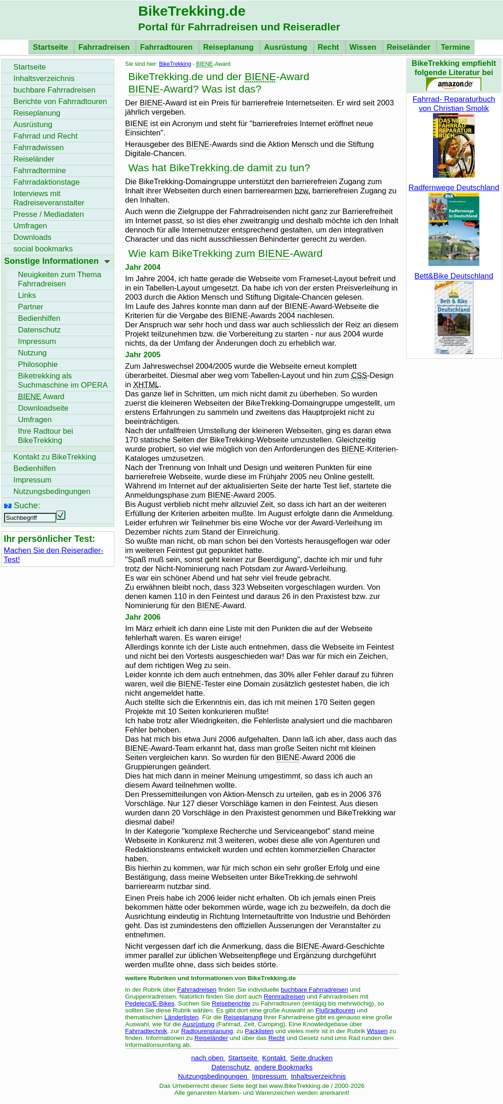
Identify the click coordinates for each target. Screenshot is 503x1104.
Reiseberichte (231, 1003)
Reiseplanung (229, 47)
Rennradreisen (284, 996)
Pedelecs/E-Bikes (150, 1003)
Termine (455, 47)
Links (27, 295)
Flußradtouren (335, 1010)
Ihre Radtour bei (45, 436)
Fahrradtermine (39, 170)
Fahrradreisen (105, 47)
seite (43, 408)
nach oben (208, 1058)
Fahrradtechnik (146, 1031)
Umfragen (30, 225)
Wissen (364, 47)
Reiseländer (410, 47)
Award (41, 396)
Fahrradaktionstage (46, 182)
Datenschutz (231, 1067)
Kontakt (274, 1058)
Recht (329, 47)
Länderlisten (181, 1017)
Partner (30, 306)
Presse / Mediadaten (48, 214)
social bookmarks (43, 248)
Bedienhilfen (39, 318)
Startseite (51, 47)
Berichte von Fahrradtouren (60, 101)
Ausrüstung (286, 47)
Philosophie (38, 364)
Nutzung (32, 353)
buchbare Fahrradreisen (314, 989)
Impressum (270, 1076)
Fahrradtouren (167, 47)
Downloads (32, 237)
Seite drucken (311, 1058)
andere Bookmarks (283, 1067)
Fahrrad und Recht (45, 136)
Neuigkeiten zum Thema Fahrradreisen (59, 279)
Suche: (27, 505)
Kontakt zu (54, 457)
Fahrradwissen (38, 147)
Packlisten (259, 1031)
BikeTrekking (175, 64)
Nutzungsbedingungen (213, 1076)
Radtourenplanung (207, 1031)
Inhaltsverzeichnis (318, 1076)
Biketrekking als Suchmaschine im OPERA (63, 380)
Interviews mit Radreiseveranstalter (48, 198)
